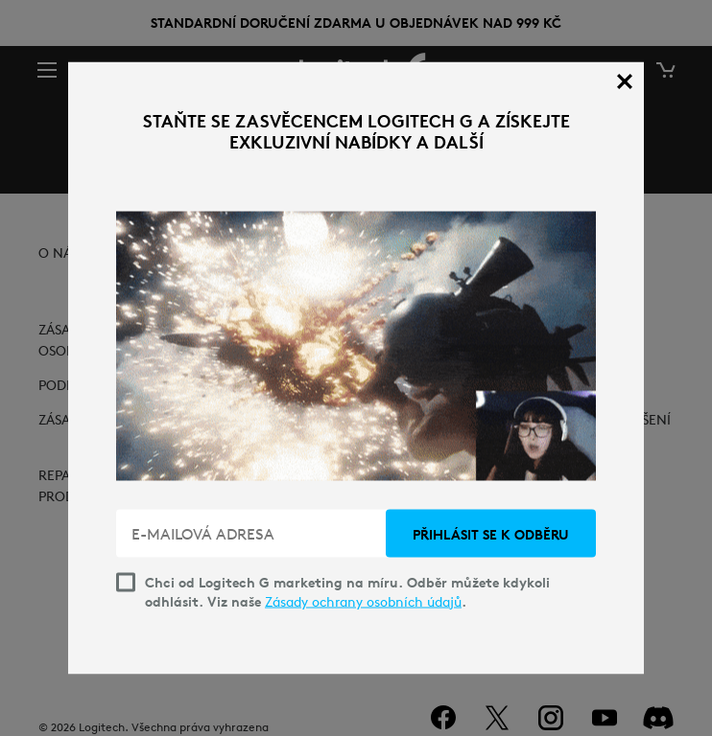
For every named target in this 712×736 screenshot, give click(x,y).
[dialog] (356, 368)
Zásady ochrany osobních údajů (363, 601)
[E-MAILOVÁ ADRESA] (253, 534)
